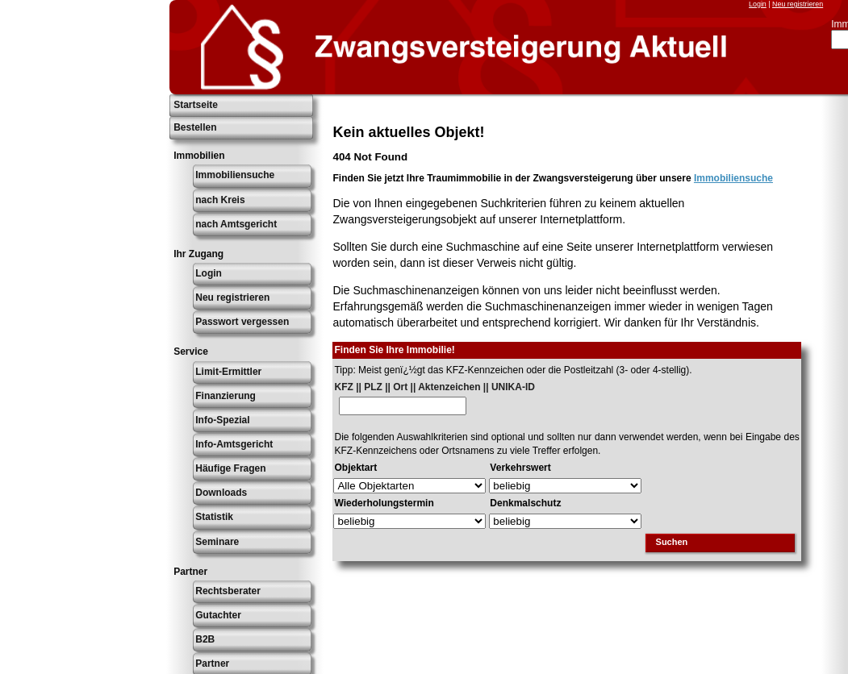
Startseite (195, 104)
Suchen (672, 542)
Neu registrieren (797, 4)
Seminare (217, 541)
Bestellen (194, 127)
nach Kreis (219, 200)
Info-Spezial (222, 420)
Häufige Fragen (230, 468)
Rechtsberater (228, 591)
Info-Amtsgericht (234, 444)
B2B (205, 639)
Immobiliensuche (234, 175)
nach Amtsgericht (236, 224)
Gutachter (218, 615)
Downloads (221, 492)
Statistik (214, 516)
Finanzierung (225, 395)
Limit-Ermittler (228, 371)
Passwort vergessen (242, 321)
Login (758, 4)
